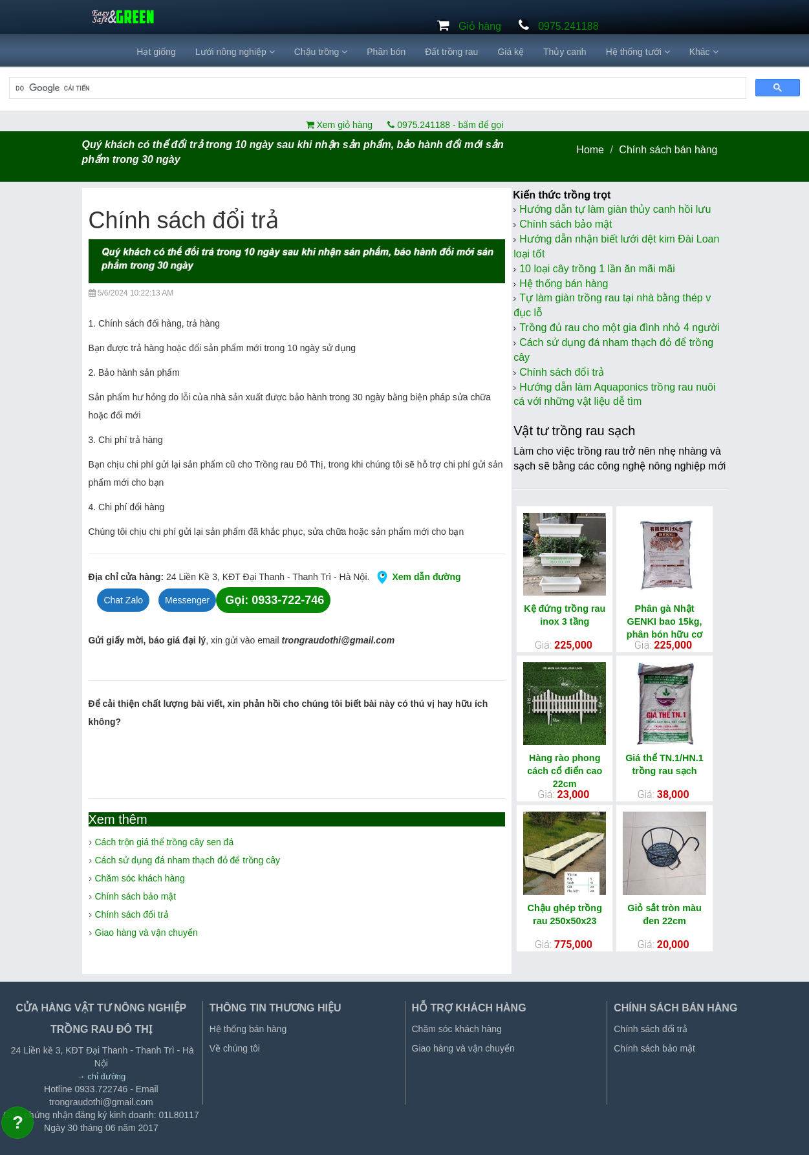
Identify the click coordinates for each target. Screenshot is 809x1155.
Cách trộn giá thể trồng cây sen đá (164, 842)
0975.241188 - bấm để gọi (445, 125)
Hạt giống (155, 52)
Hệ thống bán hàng (563, 283)
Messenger (187, 600)
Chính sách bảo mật (136, 896)
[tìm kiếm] (376, 88)
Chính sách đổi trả (132, 914)
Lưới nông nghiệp (235, 52)
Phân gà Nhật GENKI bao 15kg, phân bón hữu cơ (664, 621)
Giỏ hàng (479, 26)
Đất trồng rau (451, 52)
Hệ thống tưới (638, 52)
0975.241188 (568, 26)
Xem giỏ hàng (343, 125)
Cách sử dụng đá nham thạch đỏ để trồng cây (188, 860)
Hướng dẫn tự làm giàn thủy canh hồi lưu (615, 209)
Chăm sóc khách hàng (140, 878)
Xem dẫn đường (414, 577)
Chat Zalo (123, 600)
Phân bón (386, 52)
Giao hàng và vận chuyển (146, 932)
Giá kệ (510, 52)
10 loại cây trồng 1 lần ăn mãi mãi (597, 268)
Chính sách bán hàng (668, 149)
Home (590, 149)
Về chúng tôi (235, 1048)
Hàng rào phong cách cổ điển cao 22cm (564, 771)
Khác (703, 52)
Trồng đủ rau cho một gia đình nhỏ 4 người (619, 327)
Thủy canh (565, 52)
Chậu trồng (321, 52)
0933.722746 (101, 1089)
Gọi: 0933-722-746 (274, 600)
